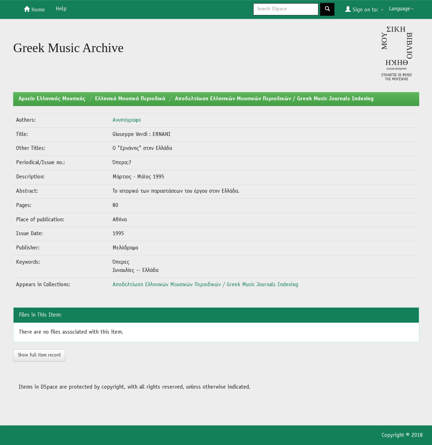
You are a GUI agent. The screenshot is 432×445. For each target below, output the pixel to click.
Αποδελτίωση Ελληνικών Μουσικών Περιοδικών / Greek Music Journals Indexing (274, 99)
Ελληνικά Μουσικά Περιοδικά (130, 99)
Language (401, 9)
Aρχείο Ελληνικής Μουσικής (52, 99)
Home (34, 9)
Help (61, 9)
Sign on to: (364, 9)
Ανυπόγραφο (127, 120)
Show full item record (39, 355)
